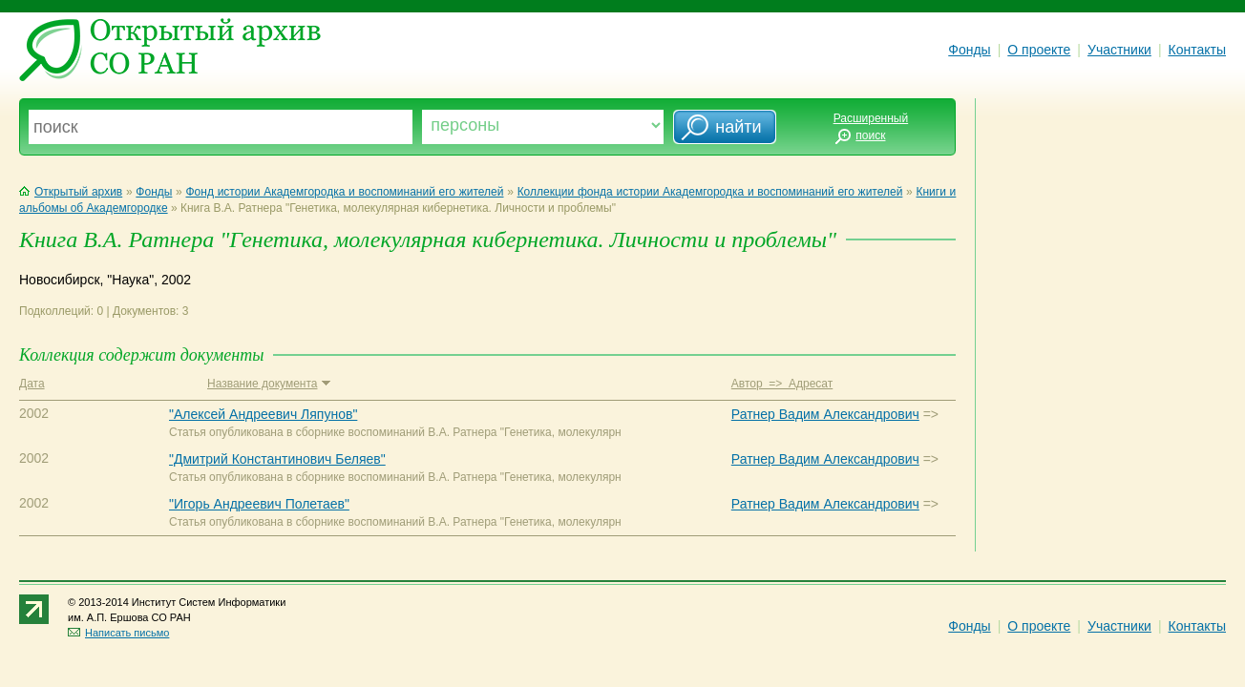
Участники (1119, 49)
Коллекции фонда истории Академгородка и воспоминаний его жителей (710, 191)
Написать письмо (118, 632)
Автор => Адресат (782, 383)
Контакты (1197, 49)
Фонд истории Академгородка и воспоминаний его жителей (345, 191)
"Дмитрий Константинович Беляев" (277, 459)
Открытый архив (70, 191)
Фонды (969, 49)
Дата (32, 383)
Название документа (268, 383)
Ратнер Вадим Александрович (825, 414)
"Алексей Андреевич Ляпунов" (263, 414)
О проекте (1038, 49)
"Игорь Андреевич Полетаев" (259, 503)
